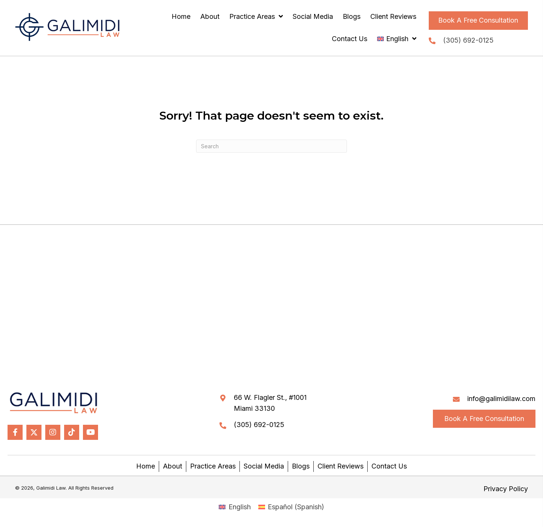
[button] (478, 20)
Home (145, 466)
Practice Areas (213, 466)
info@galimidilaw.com (501, 399)
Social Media (264, 466)
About (172, 466)
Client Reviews (341, 466)
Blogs (301, 466)
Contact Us (389, 466)
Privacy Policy (505, 489)
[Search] (271, 146)
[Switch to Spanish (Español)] (291, 507)
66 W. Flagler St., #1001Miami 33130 (270, 402)
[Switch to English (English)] (234, 507)
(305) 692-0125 (468, 40)
